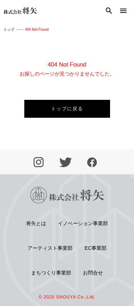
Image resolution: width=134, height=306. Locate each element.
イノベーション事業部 (83, 223)
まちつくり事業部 (51, 273)
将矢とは (36, 223)
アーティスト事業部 (50, 248)
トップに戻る (67, 108)
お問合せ (93, 273)
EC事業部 (95, 248)
